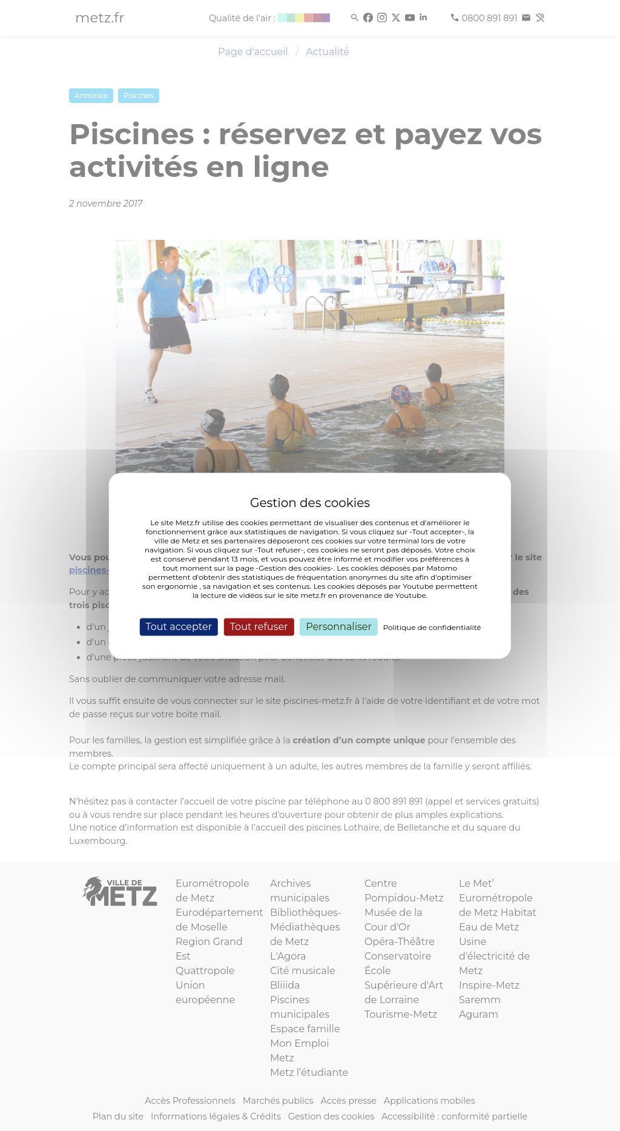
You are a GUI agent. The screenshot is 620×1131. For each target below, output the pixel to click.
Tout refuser (259, 626)
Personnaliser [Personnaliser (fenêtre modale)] (339, 626)
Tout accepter (178, 626)
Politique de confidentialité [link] (432, 627)
